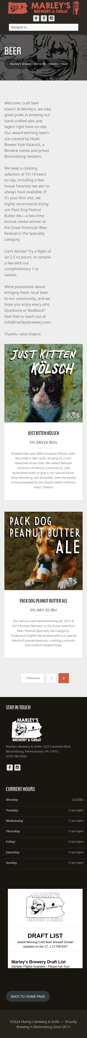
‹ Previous (32, 678)
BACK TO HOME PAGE (28, 996)
